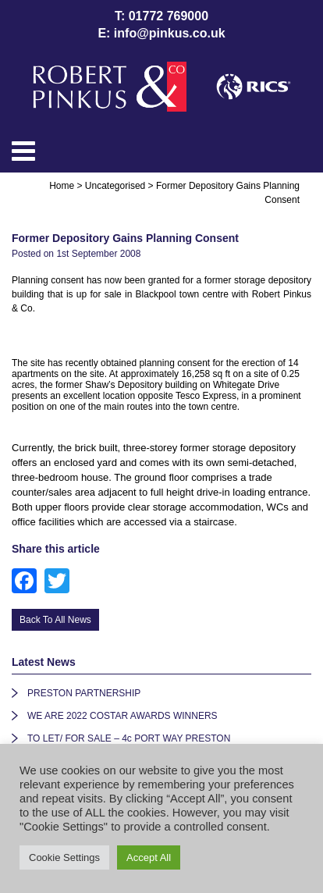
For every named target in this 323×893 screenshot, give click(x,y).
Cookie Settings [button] (64, 857)
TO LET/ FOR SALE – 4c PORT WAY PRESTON (128, 738)
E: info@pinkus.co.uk (161, 33)
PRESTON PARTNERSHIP (83, 693)
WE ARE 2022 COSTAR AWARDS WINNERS (122, 715)
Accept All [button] (148, 857)
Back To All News (55, 619)
